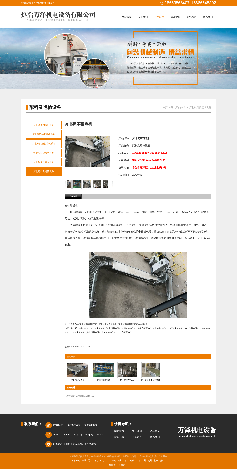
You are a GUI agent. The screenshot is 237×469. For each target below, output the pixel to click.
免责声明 (123, 465)
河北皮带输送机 (97, 328)
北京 (156, 460)
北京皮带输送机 (109, 332)
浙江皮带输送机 (124, 332)
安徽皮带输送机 (191, 328)
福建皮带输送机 (144, 328)
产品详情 (73, 196)
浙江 (162, 460)
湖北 (102, 460)
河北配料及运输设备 (200, 107)
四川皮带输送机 (160, 328)
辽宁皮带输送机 (82, 328)
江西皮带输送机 (129, 328)
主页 (165, 107)
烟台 (138, 460)
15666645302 (203, 2)
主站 (84, 460)
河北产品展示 (178, 107)
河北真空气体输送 (128, 380)
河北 (96, 460)
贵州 (150, 460)
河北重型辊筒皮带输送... (151, 380)
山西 (126, 460)
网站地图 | (114, 465)
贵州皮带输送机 (93, 332)
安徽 (132, 460)
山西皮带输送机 (175, 328)
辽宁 (90, 460)
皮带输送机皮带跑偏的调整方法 (80, 396)
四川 (120, 460)
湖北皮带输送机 (113, 328)
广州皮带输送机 (77, 332)
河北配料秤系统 (103, 380)
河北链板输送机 (78, 380)
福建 (114, 460)
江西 (108, 460)
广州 (144, 460)
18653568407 (177, 2)
